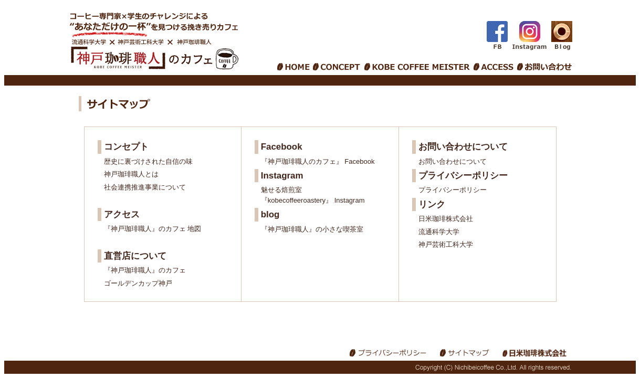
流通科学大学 (438, 232)
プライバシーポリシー (452, 190)
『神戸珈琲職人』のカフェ (145, 270)
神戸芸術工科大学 (445, 244)
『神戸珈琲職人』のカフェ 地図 (153, 229)
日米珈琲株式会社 (445, 219)
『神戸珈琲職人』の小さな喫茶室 (312, 229)
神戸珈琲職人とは (131, 174)
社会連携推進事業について (145, 187)
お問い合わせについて (452, 161)
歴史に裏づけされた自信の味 (148, 161)
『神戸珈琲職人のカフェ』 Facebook (318, 161)
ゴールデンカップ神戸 (138, 283)
